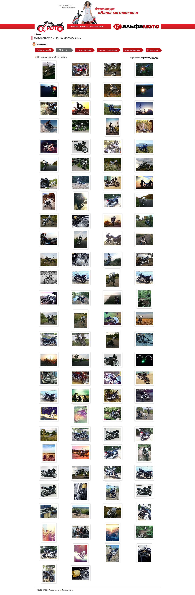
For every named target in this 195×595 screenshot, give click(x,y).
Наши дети (152, 50)
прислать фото (96, 26)
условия (74, 26)
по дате (155, 58)
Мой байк (63, 50)
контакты (84, 26)
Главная (38, 34)
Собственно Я (44, 50)
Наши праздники (132, 50)
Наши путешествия (107, 50)
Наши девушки (84, 50)
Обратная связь (67, 590)
